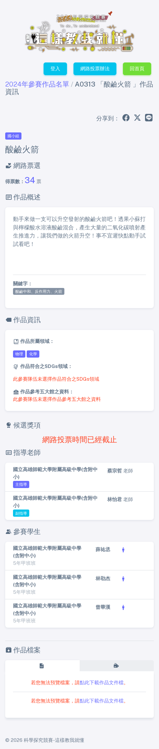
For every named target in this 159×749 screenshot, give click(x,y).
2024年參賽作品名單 (37, 84)
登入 (55, 68)
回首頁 (137, 68)
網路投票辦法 (95, 68)
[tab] (42, 665)
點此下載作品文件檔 (102, 682)
